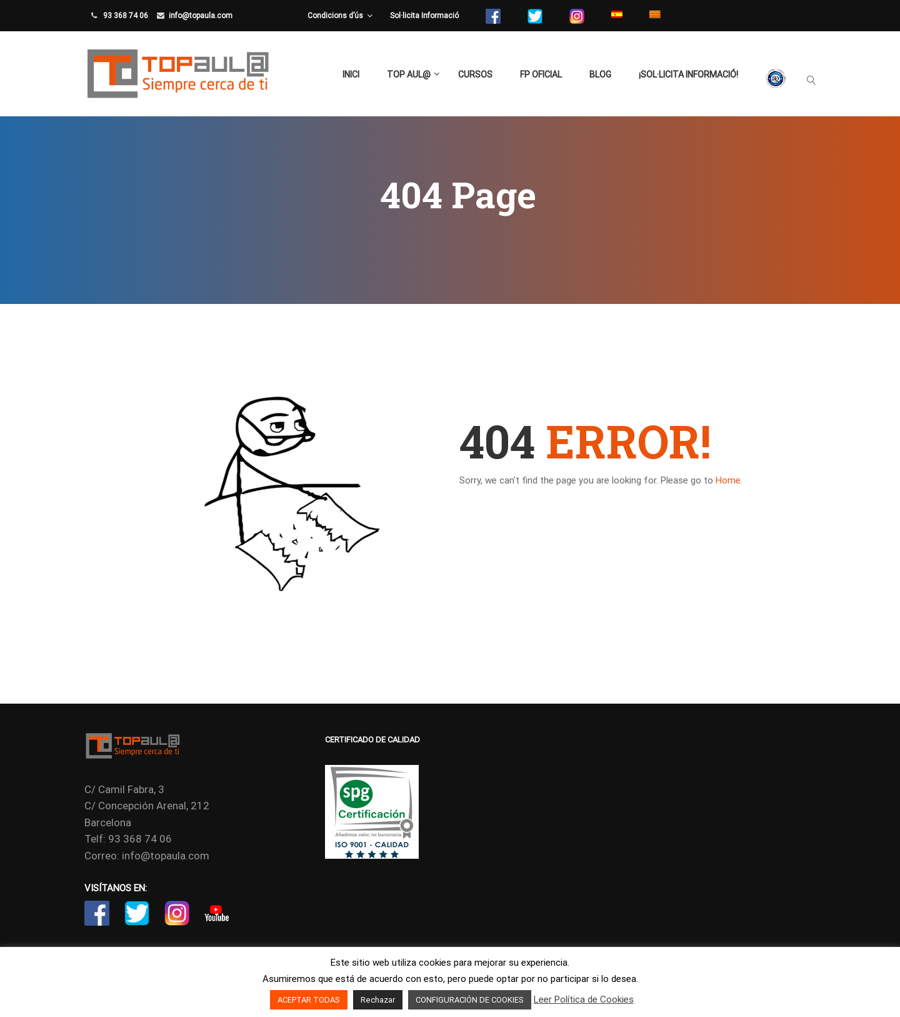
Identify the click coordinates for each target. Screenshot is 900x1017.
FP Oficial (541, 74)
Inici (350, 74)
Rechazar (378, 999)
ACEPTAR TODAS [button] (309, 999)
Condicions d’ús (335, 15)
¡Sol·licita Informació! (688, 74)
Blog (600, 74)
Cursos (475, 74)
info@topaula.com (200, 15)
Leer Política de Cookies (584, 999)
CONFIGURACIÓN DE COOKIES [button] (470, 999)
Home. (729, 480)
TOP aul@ (409, 74)
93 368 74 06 (124, 15)
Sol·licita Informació (424, 15)
